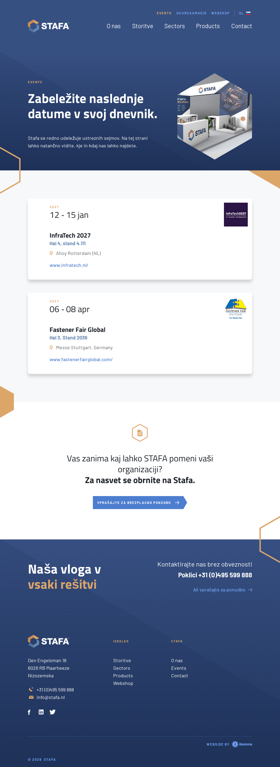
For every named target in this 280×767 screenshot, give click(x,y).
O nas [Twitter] (177, 660)
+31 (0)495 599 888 (55, 689)
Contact (241, 25)
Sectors (174, 25)
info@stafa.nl (51, 697)
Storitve (142, 25)
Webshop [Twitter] (123, 683)
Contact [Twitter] (179, 675)
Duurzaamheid (192, 13)
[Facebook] (31, 713)
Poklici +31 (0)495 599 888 (215, 575)
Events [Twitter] (178, 668)
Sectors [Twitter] (121, 668)
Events (164, 13)
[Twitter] (53, 713)
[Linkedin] (42, 713)
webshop (220, 13)
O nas (114, 25)
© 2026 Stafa (42, 759)
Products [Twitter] (123, 675)
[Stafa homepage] (48, 26)
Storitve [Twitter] (122, 660)
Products (208, 25)
